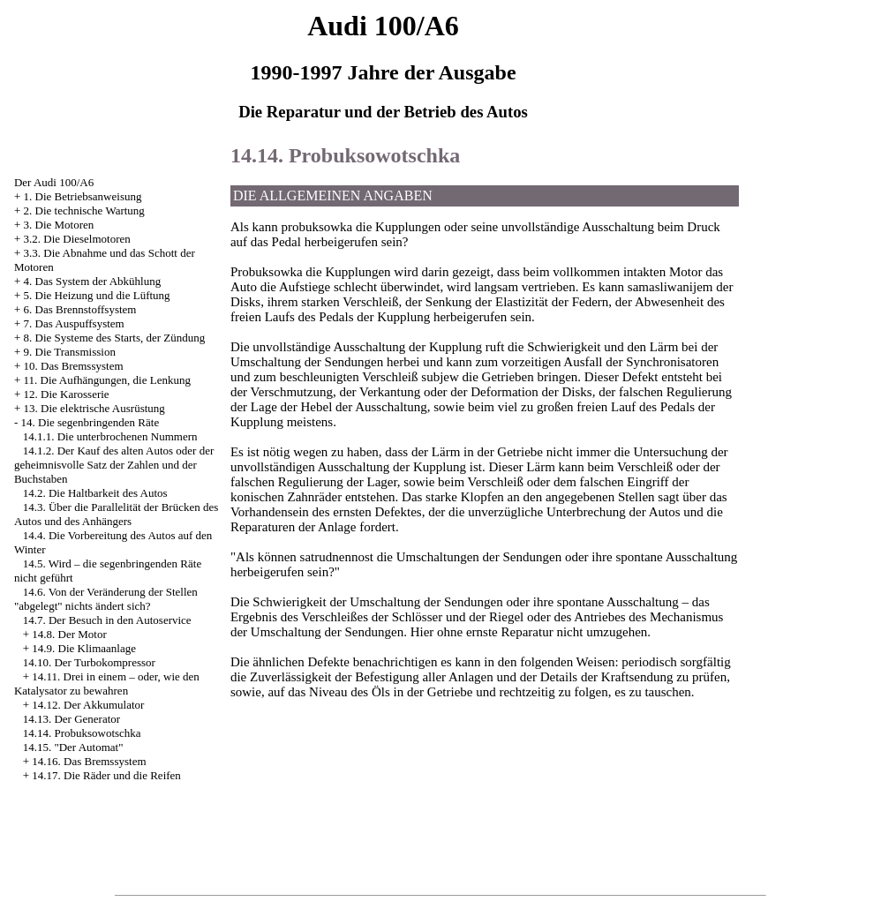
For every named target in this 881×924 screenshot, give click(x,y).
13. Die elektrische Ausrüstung (94, 408)
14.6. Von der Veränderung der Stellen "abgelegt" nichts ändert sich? (106, 598)
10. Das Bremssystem (74, 365)
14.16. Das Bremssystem (89, 761)
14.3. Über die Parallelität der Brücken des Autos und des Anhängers (116, 514)
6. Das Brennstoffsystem (80, 309)
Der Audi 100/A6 (54, 182)
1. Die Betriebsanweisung (83, 196)
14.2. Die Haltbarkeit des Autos (95, 493)
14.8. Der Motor (69, 634)
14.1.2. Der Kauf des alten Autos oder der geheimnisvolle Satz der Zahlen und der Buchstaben (114, 464)
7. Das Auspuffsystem (74, 323)
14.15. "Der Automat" (73, 747)
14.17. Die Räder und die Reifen (106, 775)
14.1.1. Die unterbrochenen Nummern (110, 436)
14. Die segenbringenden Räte (90, 422)
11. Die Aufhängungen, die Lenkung (107, 380)
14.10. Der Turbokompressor (89, 662)
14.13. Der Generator (71, 718)
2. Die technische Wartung (84, 210)
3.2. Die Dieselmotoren (77, 238)
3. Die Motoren (59, 224)
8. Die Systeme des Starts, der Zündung (115, 337)
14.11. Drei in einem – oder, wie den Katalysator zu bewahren (107, 683)
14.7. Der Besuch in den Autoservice (107, 620)
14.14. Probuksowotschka (82, 733)
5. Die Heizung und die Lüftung (97, 295)
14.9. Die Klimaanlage (84, 648)
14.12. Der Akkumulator (88, 704)
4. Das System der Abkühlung (93, 281)
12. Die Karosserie (66, 394)
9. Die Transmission (70, 351)
